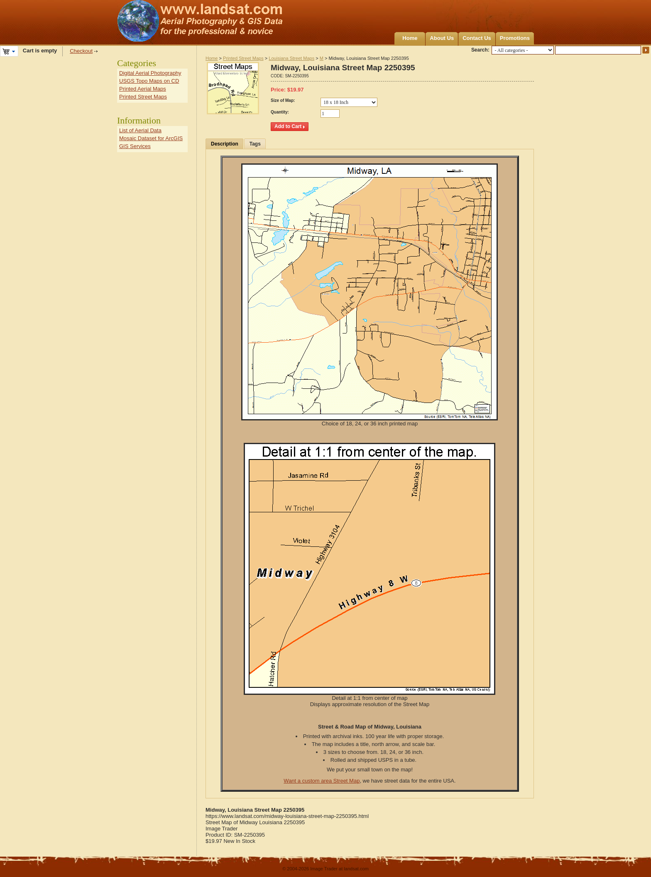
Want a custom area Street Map (322, 781)
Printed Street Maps (243, 58)
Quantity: (280, 112)
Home (409, 38)
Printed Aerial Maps (142, 89)
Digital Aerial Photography (150, 73)
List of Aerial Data (140, 130)
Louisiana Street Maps (291, 58)
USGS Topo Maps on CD (149, 81)
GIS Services (135, 146)
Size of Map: (283, 100)
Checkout (81, 51)
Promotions (515, 38)
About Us (442, 38)
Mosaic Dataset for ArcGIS (151, 138)
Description (224, 144)
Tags (255, 144)
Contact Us (477, 38)
